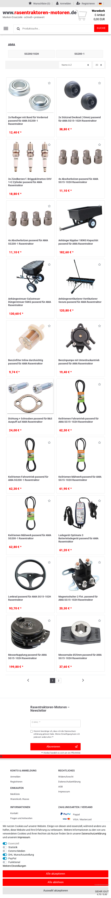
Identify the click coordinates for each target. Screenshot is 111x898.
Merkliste (15, 794)
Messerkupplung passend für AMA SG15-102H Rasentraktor (27, 656)
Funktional (14, 862)
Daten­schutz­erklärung (69, 781)
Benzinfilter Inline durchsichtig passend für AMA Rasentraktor (25, 362)
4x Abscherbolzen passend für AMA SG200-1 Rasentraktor (28, 242)
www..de (51, 14)
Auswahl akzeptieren (55, 890)
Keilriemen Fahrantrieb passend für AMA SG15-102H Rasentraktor (78, 420)
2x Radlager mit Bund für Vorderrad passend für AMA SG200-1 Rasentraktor (28, 120)
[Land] (100, 3)
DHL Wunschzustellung (21, 854)
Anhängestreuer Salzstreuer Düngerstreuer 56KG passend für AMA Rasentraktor (29, 302)
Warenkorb (15, 799)
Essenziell (13, 843)
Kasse (26, 799)
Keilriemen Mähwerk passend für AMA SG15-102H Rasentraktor (79, 478)
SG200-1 (79, 53)
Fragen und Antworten (21, 818)
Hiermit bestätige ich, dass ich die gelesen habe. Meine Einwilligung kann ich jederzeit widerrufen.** (57, 734)
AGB (60, 786)
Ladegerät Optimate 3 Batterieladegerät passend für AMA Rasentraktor (78, 538)
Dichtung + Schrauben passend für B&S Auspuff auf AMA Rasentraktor (30, 420)
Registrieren (16, 781)
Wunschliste (49, 83)
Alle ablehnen (56, 882)
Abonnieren (62, 746)
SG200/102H (31, 53)
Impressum (64, 791)
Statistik (12, 847)
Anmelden (15, 776)
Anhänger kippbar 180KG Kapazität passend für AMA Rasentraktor (78, 242)
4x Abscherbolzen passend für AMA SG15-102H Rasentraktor (78, 181)
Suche (101, 28)
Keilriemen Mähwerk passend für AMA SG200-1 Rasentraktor (29, 537)
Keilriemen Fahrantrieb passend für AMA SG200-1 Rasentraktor (28, 478)
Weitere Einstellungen (14, 865)
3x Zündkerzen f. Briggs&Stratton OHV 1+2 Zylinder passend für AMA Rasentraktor (30, 182)
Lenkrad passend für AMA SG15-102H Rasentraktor (29, 598)
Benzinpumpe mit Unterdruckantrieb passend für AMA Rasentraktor (78, 362)
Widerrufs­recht (65, 776)
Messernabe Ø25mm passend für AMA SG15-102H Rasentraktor (80, 656)
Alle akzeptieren (55, 873)
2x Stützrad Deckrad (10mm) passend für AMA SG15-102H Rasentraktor (79, 119)
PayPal (12, 858)
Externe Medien (16, 851)
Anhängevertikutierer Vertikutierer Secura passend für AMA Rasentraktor (79, 300)
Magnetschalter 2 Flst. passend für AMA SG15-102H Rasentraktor (78, 598)
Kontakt (14, 813)
